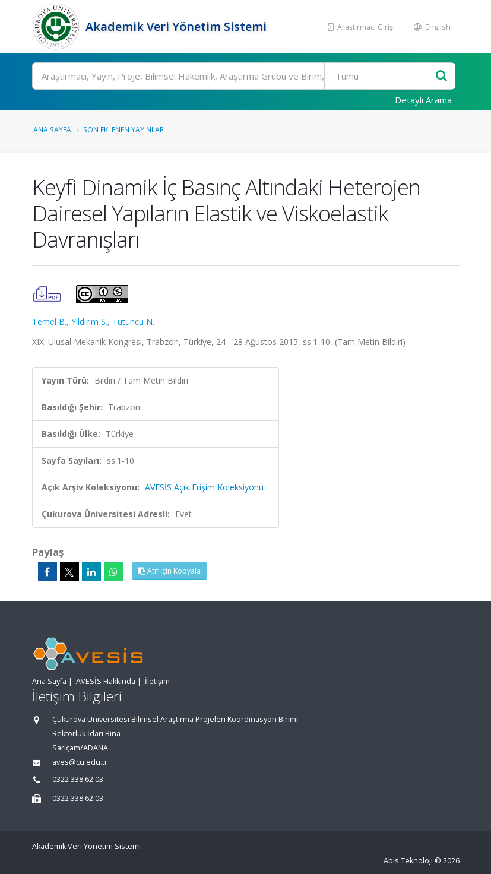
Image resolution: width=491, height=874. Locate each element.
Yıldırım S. (89, 321)
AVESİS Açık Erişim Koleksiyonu (204, 487)
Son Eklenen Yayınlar (123, 129)
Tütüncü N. (133, 321)
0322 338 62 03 (77, 779)
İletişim (157, 681)
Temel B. (49, 321)
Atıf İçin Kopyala (169, 571)
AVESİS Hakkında (105, 681)
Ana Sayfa (52, 129)
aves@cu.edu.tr (79, 762)
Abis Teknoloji (408, 861)
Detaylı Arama (423, 100)
